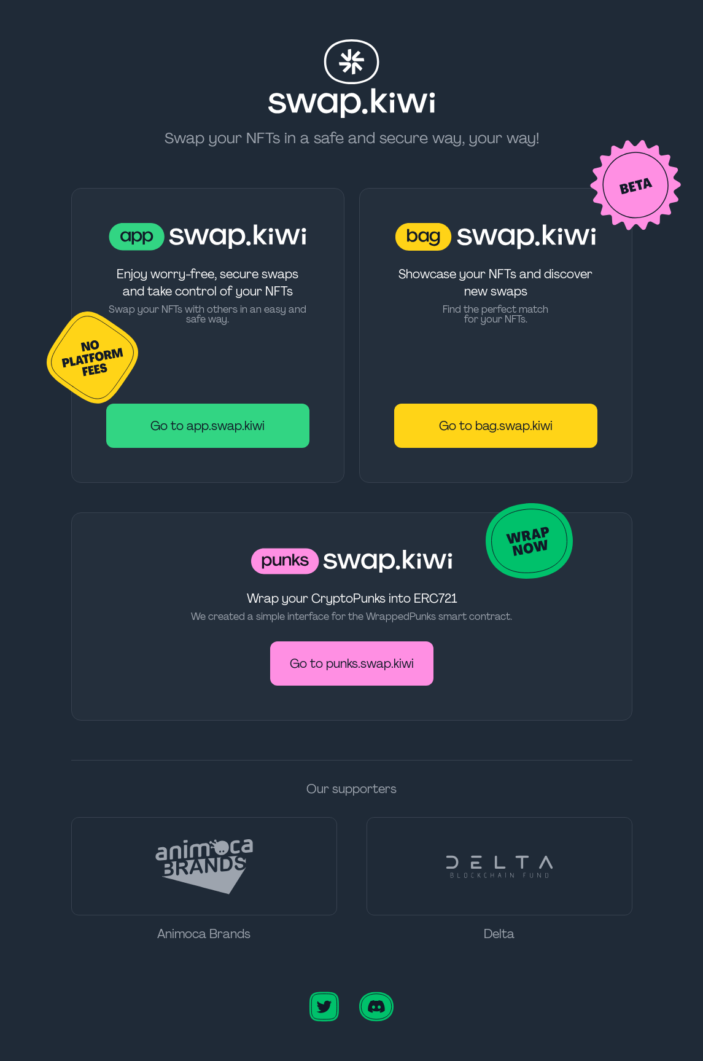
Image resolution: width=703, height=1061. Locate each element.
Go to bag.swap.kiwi (496, 426)
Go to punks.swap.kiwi (352, 663)
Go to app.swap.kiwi (207, 426)
